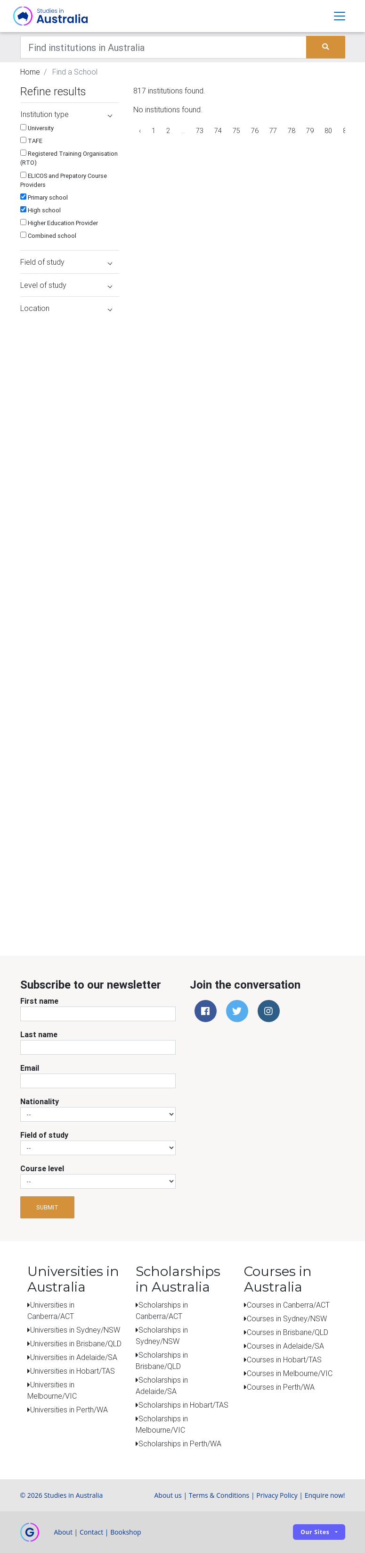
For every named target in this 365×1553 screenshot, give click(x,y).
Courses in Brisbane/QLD (287, 1332)
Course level (42, 1168)
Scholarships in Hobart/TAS (183, 1405)
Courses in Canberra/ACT (288, 1305)
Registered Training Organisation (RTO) (69, 158)
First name (39, 1001)
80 (328, 130)
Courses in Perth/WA (281, 1387)
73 (199, 130)
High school (40, 210)
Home (30, 71)
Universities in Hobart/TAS (72, 1371)
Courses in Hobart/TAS (284, 1359)
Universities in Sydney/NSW (75, 1330)
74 (218, 130)
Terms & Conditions (219, 1495)
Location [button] (66, 308)
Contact (91, 1532)
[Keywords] (163, 47)
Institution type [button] (66, 114)
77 (273, 130)
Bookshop (125, 1532)
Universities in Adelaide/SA (73, 1357)
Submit (47, 1207)
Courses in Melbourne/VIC (290, 1373)
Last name (38, 1034)
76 (255, 130)
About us (167, 1495)
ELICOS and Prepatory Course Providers (63, 180)
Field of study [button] (66, 262)
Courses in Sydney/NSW (287, 1318)
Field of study (44, 1135)
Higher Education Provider (59, 223)
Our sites (314, 1532)
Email (29, 1068)
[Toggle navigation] (339, 16)
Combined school (48, 236)
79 (310, 130)
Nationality (39, 1101)
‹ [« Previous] (140, 130)
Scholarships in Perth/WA (179, 1443)
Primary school (44, 197)
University (37, 128)
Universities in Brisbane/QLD (76, 1343)
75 (236, 130)
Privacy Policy (276, 1495)
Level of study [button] (66, 285)
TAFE (31, 141)
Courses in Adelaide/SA (285, 1346)
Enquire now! (325, 1495)
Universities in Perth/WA (69, 1409)
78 (291, 130)
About (63, 1532)
